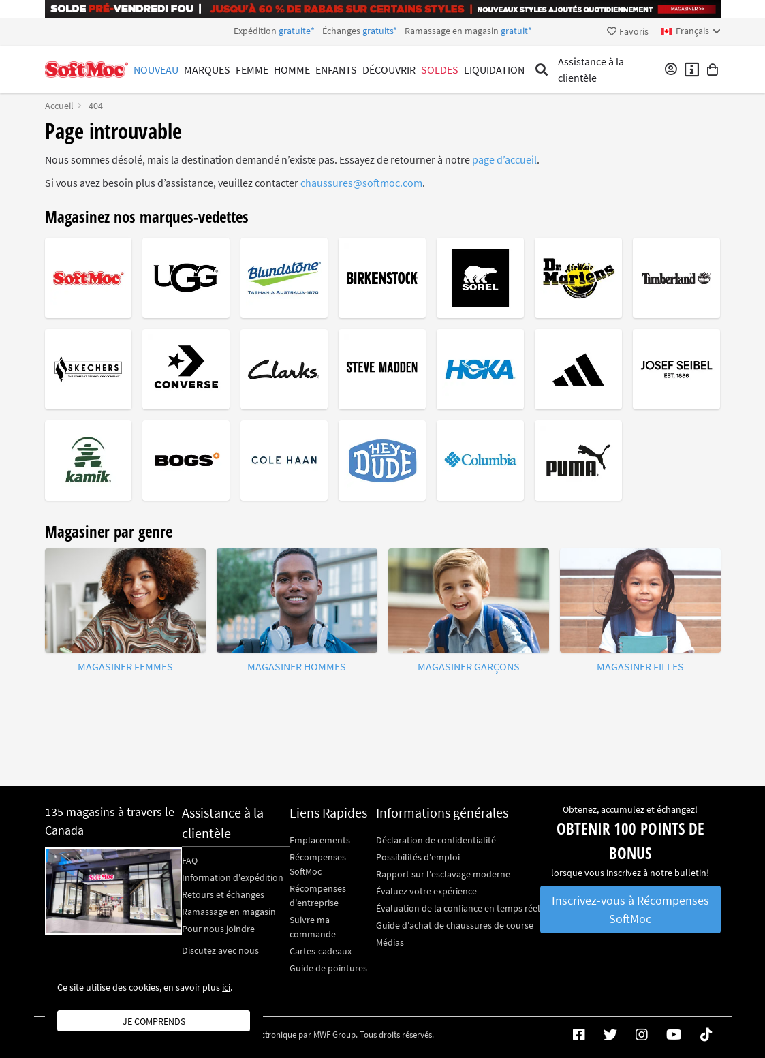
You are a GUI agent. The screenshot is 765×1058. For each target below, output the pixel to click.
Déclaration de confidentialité (436, 840)
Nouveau (156, 69)
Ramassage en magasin (229, 911)
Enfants (336, 69)
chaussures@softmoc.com (361, 182)
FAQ (190, 860)
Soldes (439, 69)
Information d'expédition (232, 877)
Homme (292, 69)
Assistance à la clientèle (591, 69)
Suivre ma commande (313, 927)
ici (226, 987)
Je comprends (154, 1021)
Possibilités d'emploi (418, 857)
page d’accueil (504, 159)
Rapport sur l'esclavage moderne (443, 874)
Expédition (383, 31)
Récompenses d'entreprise (318, 895)
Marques (207, 69)
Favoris (628, 31)
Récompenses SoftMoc (318, 864)
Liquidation (494, 69)
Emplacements (320, 840)
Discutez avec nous (220, 950)
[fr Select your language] (691, 31)
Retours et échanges (223, 894)
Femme (252, 69)
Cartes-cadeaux (321, 951)
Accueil (59, 105)
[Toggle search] (541, 69)
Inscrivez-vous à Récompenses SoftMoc (630, 909)
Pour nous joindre (218, 928)
